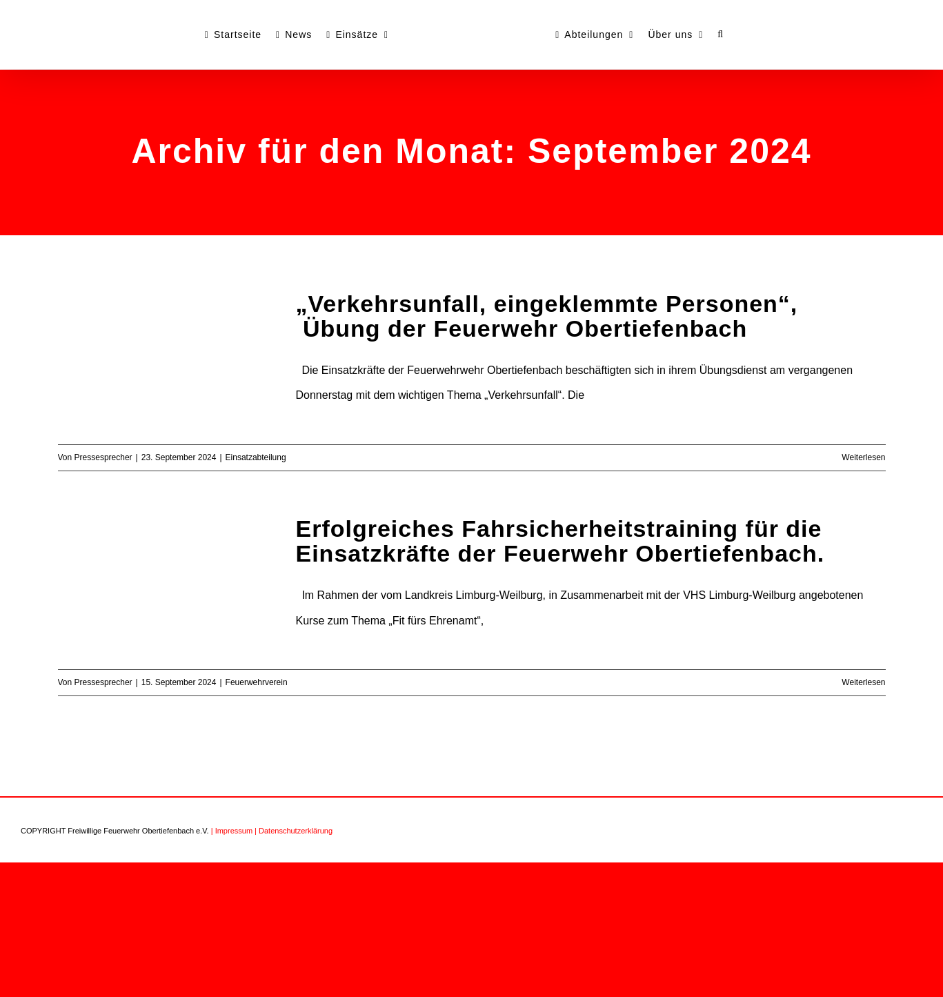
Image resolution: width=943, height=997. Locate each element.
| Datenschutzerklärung (293, 831)
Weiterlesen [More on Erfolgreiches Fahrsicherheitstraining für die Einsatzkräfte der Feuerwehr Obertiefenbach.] (863, 682)
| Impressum (231, 831)
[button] (720, 34)
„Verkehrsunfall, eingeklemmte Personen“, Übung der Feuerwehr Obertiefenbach (547, 316)
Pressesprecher (103, 457)
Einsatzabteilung (256, 457)
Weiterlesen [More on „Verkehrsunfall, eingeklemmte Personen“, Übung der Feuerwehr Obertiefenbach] (863, 457)
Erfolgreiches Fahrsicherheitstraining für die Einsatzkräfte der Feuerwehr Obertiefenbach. (560, 540)
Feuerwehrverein (257, 682)
